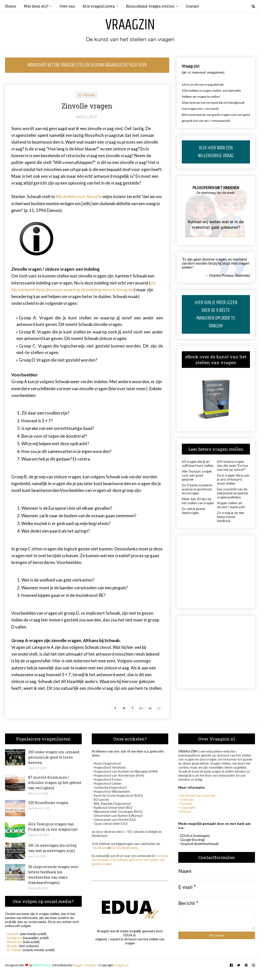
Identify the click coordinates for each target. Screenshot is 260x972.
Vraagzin (130, 25)
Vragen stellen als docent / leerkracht (231, 505)
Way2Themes (42, 965)
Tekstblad (99, 848)
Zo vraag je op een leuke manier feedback (230, 517)
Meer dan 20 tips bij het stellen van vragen (198, 501)
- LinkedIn (12, 934)
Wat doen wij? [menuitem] (36, 6)
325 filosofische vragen (48, 802)
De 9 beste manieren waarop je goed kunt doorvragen (197, 489)
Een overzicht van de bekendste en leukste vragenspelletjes (232, 493)
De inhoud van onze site (197, 795)
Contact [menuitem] (192, 6)
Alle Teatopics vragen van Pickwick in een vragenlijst (53, 827)
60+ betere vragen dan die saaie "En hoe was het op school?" (232, 466)
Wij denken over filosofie (79, 196)
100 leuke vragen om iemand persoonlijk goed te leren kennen (53, 757)
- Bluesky (11, 946)
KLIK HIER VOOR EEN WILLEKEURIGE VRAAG (216, 152)
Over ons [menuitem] (67, 6)
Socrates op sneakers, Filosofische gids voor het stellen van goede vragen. (130, 860)
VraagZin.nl (120, 965)
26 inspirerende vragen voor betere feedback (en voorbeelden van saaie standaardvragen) (53, 874)
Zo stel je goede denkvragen (193, 511)
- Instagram (13, 938)
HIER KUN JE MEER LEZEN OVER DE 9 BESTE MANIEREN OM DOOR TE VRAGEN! (216, 314)
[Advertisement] (216, 571)
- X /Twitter (13, 950)
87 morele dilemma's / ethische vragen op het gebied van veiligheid (54, 782)
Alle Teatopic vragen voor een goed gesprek (197, 475)
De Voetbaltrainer (125, 848)
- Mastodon (13, 942)
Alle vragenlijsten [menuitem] (98, 6)
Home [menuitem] (10, 6)
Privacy (185, 812)
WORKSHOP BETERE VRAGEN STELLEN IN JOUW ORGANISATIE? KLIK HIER (87, 65)
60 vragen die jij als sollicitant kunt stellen (197, 464)
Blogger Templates (85, 965)
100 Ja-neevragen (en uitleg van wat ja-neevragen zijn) (52, 848)
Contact (186, 804)
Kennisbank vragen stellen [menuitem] (150, 6)
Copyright (187, 808)
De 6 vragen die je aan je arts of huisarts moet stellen (233, 479)
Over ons (187, 799)
